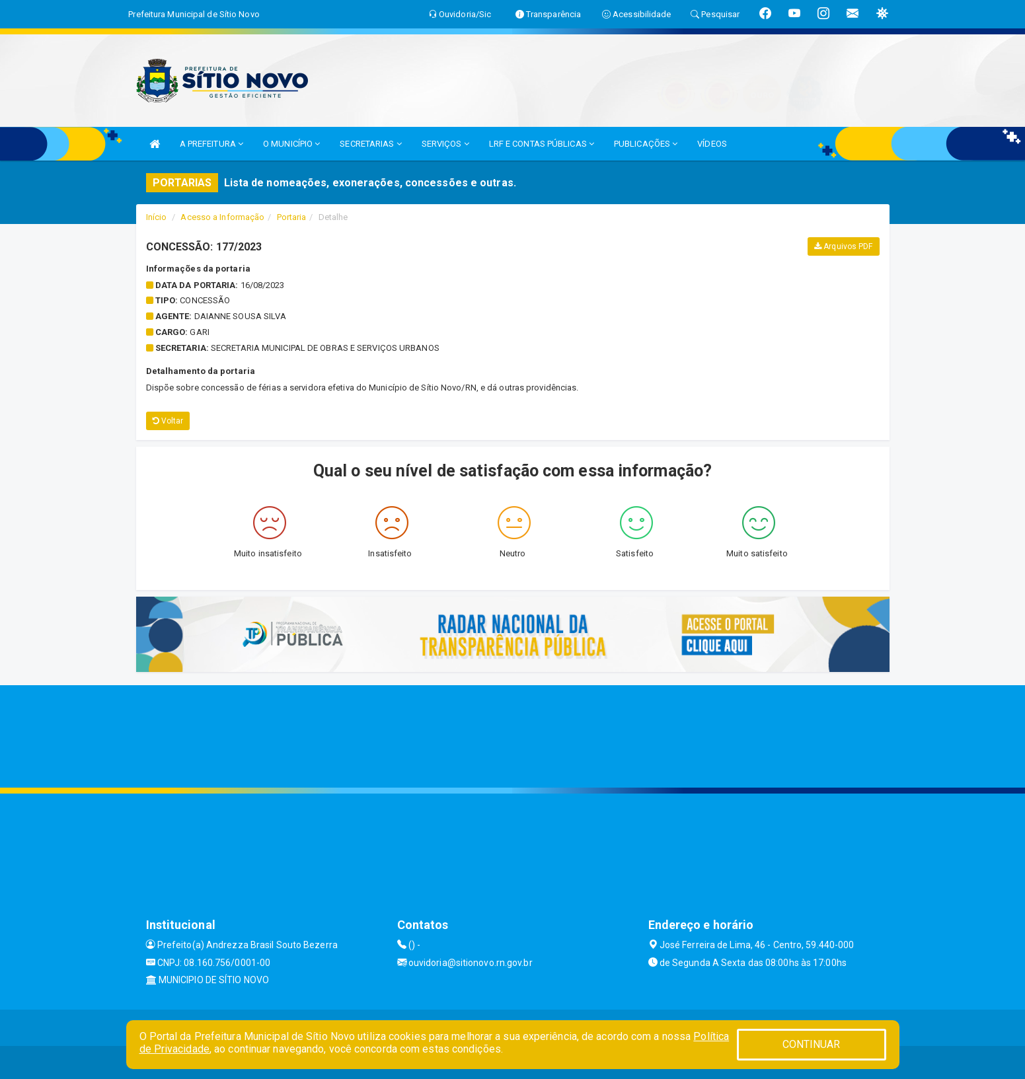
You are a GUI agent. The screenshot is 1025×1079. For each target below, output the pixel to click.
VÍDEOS (712, 144)
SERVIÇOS (445, 144)
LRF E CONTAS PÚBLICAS (541, 144)
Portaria (292, 217)
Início (156, 217)
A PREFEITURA (211, 144)
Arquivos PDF (843, 246)
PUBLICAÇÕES (645, 144)
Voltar (168, 421)
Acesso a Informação (222, 217)
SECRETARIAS (370, 144)
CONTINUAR (811, 1044)
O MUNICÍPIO (291, 144)
